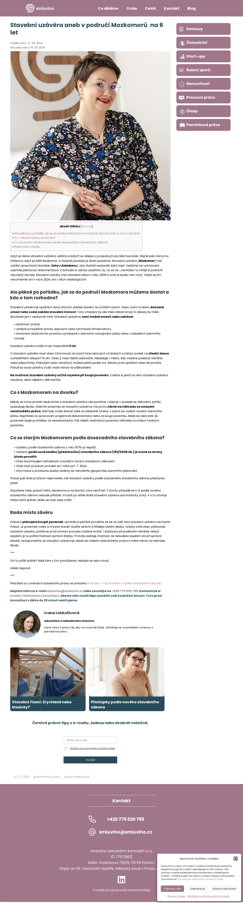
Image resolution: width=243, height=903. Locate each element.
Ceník (150, 8)
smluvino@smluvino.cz (65, 591)
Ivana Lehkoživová (78, 778)
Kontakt (171, 8)
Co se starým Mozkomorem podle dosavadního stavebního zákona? (61, 242)
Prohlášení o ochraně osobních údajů (208, 896)
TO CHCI (90, 761)
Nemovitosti (43, 778)
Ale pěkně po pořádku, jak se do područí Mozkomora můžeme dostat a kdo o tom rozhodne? (77, 233)
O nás (131, 8)
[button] (236, 858)
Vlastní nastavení (224, 889)
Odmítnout (197, 889)
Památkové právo (203, 124)
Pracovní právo (201, 97)
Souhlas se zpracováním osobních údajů (92, 749)
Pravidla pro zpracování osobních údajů (200, 879)
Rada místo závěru (27, 247)
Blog (191, 8)
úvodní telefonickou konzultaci (34, 596)
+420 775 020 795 (125, 591)
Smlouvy (194, 28)
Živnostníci (197, 42)
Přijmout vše (172, 889)
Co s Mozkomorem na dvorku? (35, 238)
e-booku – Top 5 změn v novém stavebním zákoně (124, 583)
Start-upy (196, 56)
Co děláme (108, 8)
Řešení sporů (198, 70)
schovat (87, 226)
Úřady (56, 778)
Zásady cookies (176, 896)
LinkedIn (121, 880)
